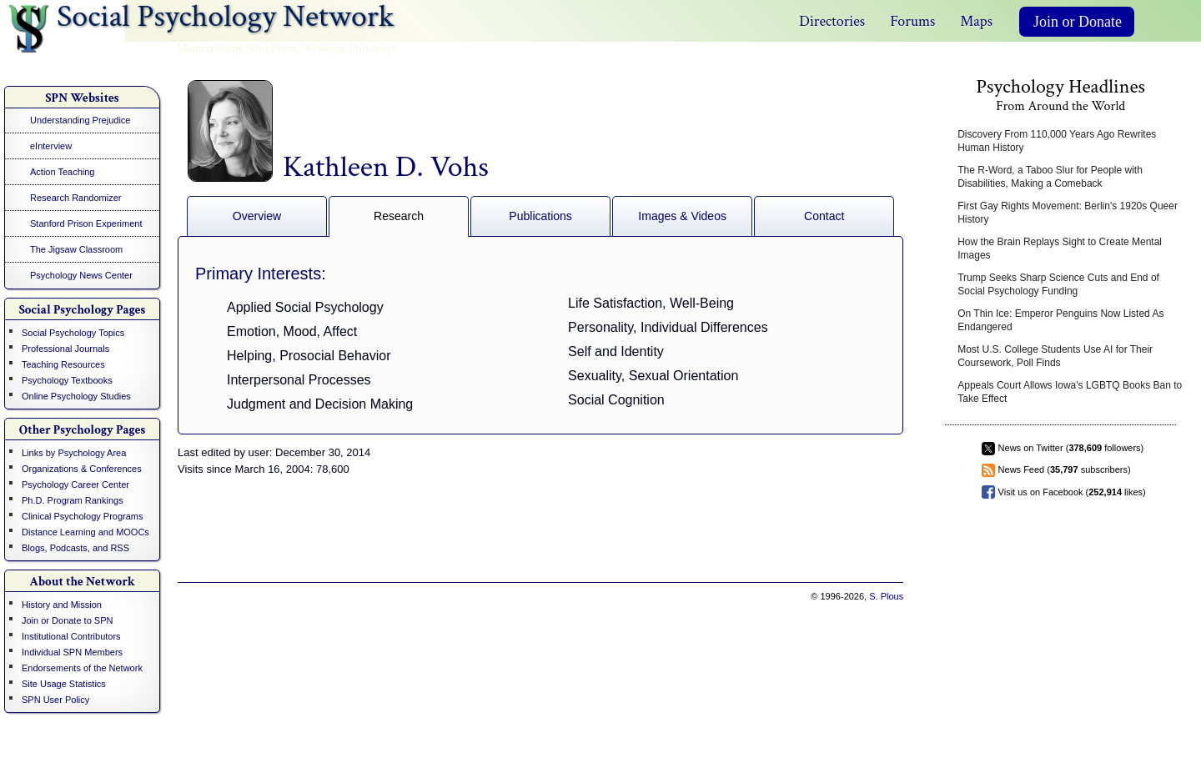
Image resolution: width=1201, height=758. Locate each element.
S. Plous (886, 596)
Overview (257, 216)
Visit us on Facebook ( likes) (1072, 492)
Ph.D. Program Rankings (72, 500)
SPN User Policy (55, 700)
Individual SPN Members (72, 652)
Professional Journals (65, 349)
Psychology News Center (81, 275)
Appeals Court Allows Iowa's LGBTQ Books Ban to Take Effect (1069, 391)
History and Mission (62, 605)
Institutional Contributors (71, 636)
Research (399, 216)
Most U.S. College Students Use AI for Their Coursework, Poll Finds (1055, 356)
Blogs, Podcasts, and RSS (75, 548)
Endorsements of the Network (82, 668)
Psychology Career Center (75, 484)
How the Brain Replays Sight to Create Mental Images (1059, 248)
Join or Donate (1077, 21)
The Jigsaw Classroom (76, 249)
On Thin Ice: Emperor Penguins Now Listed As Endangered (1060, 320)
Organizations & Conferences (82, 469)
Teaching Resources (63, 364)
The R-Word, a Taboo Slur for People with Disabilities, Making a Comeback (1050, 176)
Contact (824, 216)
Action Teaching (62, 172)
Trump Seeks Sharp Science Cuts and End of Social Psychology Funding (1058, 284)
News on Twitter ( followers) (1071, 448)
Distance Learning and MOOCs (85, 532)
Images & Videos (682, 216)
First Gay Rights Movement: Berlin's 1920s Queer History (1067, 212)
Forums (912, 21)
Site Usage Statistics (64, 684)
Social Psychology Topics (73, 333)
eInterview (51, 146)
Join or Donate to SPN (67, 620)
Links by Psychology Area (74, 453)
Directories (832, 21)
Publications (540, 216)
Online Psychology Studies (76, 396)
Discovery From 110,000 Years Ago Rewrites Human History (1056, 140)
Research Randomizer (75, 198)
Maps (976, 21)
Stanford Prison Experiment (86, 223)
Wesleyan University (349, 48)
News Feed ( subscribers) (1064, 469)
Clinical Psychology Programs (82, 516)
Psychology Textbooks (67, 380)
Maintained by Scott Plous (236, 48)
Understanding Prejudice (80, 120)
